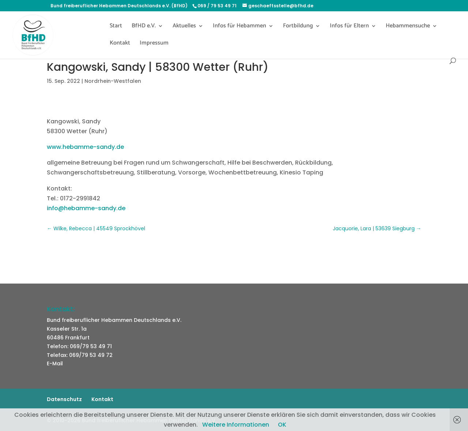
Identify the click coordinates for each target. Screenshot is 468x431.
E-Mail (55, 363)
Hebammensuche (408, 27)
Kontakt (120, 44)
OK (282, 424)
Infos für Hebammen (239, 27)
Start (116, 27)
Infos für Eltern (349, 27)
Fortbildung (298, 27)
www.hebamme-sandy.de (85, 147)
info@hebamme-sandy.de (86, 208)
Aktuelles (184, 27)
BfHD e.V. (144, 27)
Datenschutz (64, 399)
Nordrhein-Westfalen (112, 81)
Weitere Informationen (235, 424)
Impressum (154, 44)
